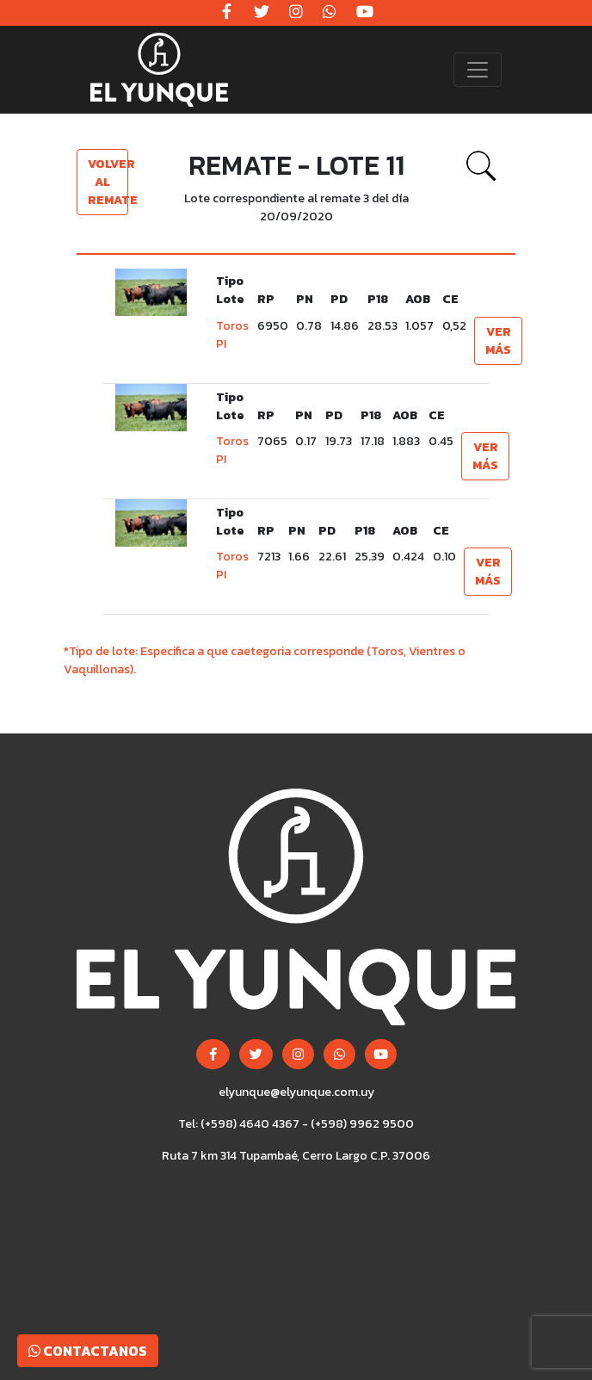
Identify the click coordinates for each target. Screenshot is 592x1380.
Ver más (498, 341)
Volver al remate (108, 182)
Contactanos (87, 1350)
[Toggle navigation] (477, 70)
